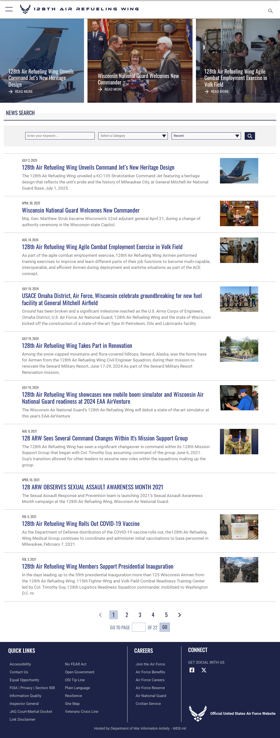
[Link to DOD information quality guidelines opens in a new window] (24, 695)
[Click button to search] (250, 135)
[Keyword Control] (60, 135)
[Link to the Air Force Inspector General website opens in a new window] (22, 702)
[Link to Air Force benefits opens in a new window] (149, 672)
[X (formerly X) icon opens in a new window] (204, 670)
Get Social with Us (206, 662)
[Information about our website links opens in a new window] (21, 718)
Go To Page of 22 (133, 628)
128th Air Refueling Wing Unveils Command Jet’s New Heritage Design (98, 167)
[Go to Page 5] (166, 614)
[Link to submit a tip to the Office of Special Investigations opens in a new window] (75, 679)
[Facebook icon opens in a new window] (191, 670)
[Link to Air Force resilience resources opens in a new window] (73, 695)
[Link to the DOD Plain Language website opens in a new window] (77, 687)
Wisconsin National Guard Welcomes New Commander (81, 210)
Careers (143, 650)
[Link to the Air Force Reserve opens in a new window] (148, 687)
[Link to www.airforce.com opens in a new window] (149, 664)
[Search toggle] (271, 9)
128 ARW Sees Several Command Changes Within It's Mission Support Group (105, 438)
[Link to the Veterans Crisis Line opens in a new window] (81, 710)
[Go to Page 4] (153, 614)
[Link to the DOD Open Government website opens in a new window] (79, 672)
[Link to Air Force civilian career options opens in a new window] (146, 702)
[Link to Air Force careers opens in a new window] (148, 679)
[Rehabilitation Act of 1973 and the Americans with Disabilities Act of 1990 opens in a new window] (18, 664)
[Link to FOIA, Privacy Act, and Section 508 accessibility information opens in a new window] (30, 687)
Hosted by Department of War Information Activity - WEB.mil (140, 727)
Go (164, 626)
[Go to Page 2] (127, 614)
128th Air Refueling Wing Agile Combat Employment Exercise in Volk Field (102, 246)
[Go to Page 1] (113, 614)
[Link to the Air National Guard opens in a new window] (149, 695)
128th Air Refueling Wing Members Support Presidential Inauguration (97, 566)
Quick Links (21, 650)
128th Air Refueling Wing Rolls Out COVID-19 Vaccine (81, 523)
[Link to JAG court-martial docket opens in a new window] (29, 710)
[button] (8, 9)
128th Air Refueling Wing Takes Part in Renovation (77, 345)
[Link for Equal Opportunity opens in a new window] (23, 679)
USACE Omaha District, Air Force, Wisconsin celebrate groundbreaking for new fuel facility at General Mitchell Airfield (112, 299)
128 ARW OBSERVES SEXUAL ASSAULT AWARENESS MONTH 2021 (92, 486)
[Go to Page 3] (140, 614)
